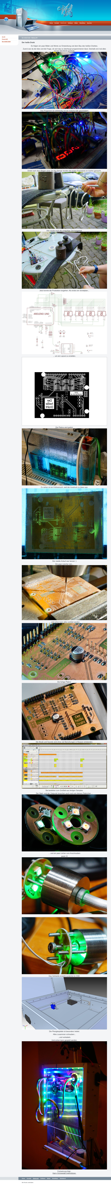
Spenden (89, 22)
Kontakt (57, 22)
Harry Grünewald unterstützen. (64, 1173)
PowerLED (5, 39)
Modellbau (82, 22)
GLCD (3, 37)
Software (70, 22)
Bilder (76, 22)
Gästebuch (63, 1178)
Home (51, 22)
